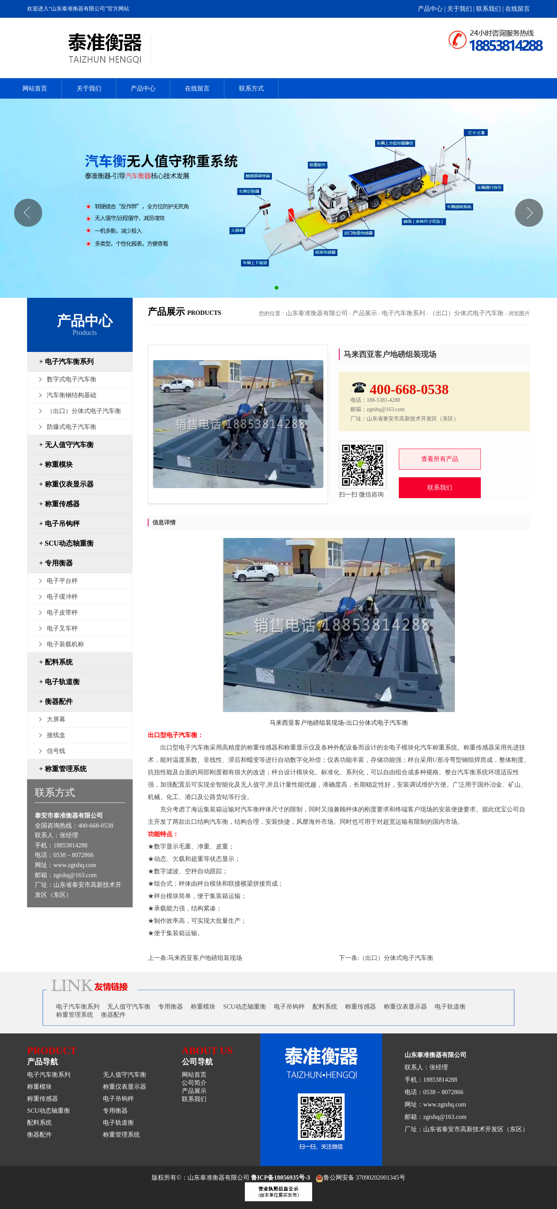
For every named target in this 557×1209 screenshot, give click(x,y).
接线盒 (56, 735)
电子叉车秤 (62, 628)
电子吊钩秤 (289, 1006)
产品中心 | (432, 8)
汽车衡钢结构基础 (71, 395)
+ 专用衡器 (56, 563)
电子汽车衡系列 (403, 313)
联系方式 (251, 88)
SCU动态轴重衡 (244, 1006)
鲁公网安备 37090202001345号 (360, 1177)
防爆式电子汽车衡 (71, 426)
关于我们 (89, 88)
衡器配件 (113, 1014)
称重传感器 (360, 1006)
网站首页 (34, 88)
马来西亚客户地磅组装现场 (205, 958)
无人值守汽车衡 (128, 1006)
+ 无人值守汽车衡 (66, 445)
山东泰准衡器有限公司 (317, 313)
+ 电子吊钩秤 (59, 524)
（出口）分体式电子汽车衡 (84, 411)
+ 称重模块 (56, 464)
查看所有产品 (439, 459)
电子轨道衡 (450, 1006)
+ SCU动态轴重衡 (66, 543)
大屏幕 (56, 719)
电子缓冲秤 (62, 596)
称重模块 (203, 1006)
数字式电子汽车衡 (71, 379)
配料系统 (325, 1006)
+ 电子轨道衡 (59, 682)
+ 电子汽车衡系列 (66, 361)
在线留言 (517, 8)
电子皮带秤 (62, 612)
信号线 (56, 751)
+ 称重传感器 (59, 504)
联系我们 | (490, 8)
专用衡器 (170, 1006)
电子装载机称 (65, 644)
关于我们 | (461, 8)
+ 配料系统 (56, 662)
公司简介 (194, 1082)
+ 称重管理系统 (63, 769)
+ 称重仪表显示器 (66, 484)
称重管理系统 (74, 1014)
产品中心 (143, 88)
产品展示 (364, 313)
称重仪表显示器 (405, 1006)
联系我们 (439, 487)
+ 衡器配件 (56, 701)
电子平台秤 (62, 580)
